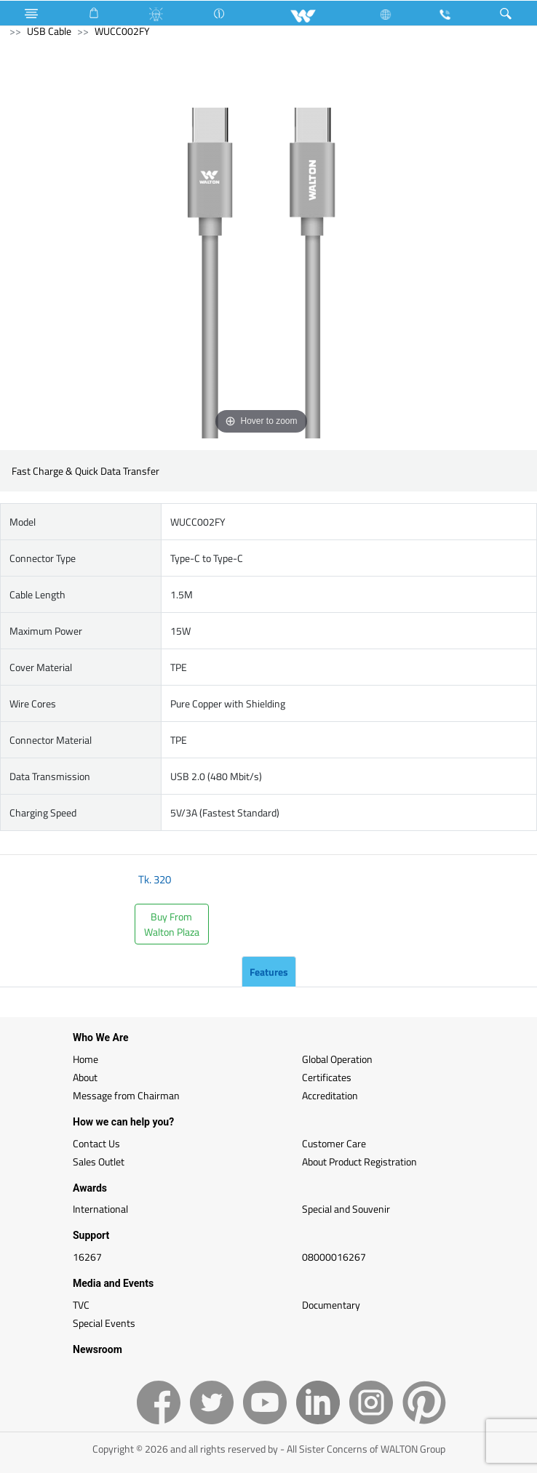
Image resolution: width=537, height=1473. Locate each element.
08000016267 (334, 1256)
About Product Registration (359, 1161)
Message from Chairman (126, 1095)
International (100, 1208)
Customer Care (334, 1143)
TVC (81, 1304)
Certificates (326, 1077)
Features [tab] (269, 971)
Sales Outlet (98, 1161)
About (85, 1077)
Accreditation (330, 1095)
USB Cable (49, 31)
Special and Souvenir (346, 1208)
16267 (87, 1256)
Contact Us (96, 1143)
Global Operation (337, 1059)
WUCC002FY (122, 31)
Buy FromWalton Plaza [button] (171, 924)
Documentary (331, 1304)
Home (85, 1059)
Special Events (104, 1322)
